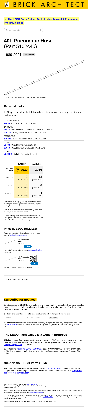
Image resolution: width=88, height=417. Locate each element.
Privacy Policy (12, 325)
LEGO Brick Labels (35, 250)
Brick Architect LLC (33, 384)
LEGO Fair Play (48, 397)
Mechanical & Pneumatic (63, 19)
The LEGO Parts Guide (21, 19)
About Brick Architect (36, 392)
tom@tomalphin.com (13, 344)
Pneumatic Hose (13, 22)
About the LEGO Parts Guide (29, 349)
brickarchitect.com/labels (18, 235)
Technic (41, 19)
